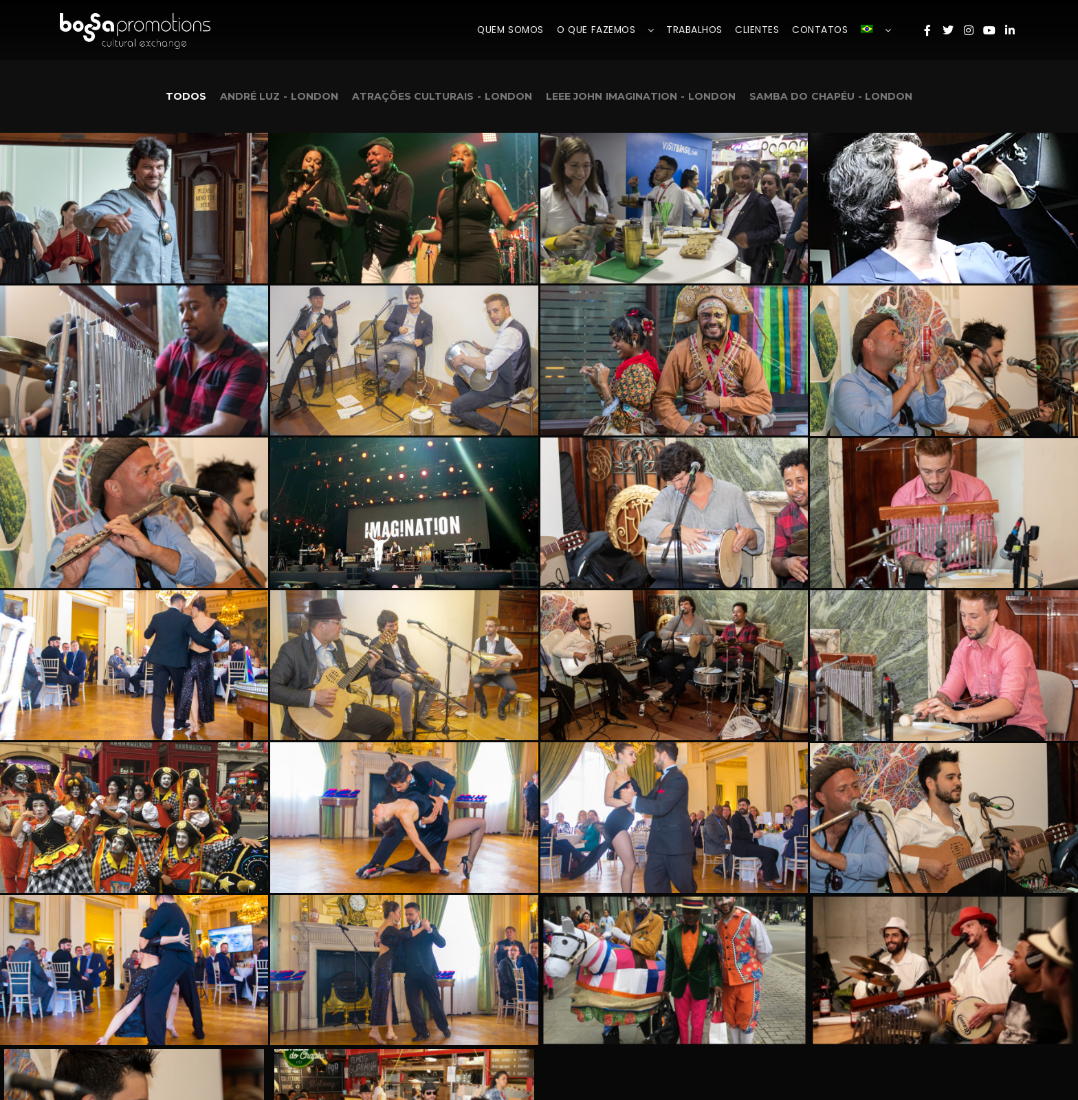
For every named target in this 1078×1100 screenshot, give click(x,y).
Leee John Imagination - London (641, 96)
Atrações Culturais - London (442, 96)
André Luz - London (279, 96)
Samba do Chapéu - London (831, 96)
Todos (186, 96)
